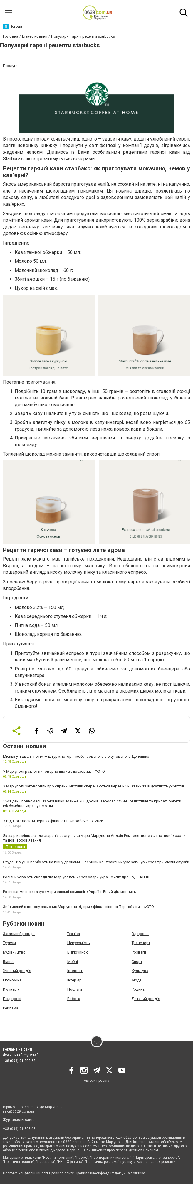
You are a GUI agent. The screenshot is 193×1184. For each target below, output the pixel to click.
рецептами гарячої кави (151, 152)
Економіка (12, 980)
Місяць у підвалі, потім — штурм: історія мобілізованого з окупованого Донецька (76, 756)
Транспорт (141, 943)
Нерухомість (78, 943)
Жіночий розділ (17, 971)
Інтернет (75, 971)
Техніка (73, 934)
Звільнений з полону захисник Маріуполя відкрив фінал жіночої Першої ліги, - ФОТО (78, 906)
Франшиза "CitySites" (20, 1055)
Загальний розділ (19, 934)
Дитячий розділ (146, 998)
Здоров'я (140, 934)
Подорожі (12, 998)
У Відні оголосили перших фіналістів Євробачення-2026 (53, 821)
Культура (140, 971)
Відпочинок (77, 952)
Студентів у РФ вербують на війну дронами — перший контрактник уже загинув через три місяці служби (96, 862)
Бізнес (8, 961)
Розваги (139, 952)
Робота (73, 998)
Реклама (10, 1008)
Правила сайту (61, 1173)
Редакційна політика (127, 1173)
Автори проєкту (96, 1080)
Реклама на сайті (17, 1049)
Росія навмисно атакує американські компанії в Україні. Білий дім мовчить (69, 891)
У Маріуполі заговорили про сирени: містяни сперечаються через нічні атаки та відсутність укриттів (93, 786)
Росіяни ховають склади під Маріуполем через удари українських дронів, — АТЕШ (76, 877)
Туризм (9, 943)
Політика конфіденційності (25, 1173)
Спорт (137, 961)
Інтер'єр (74, 980)
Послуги (74, 989)
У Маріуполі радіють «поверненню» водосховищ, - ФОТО (54, 771)
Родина (138, 989)
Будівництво (14, 952)
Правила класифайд (92, 1173)
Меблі (72, 961)
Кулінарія (11, 989)
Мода (137, 980)
